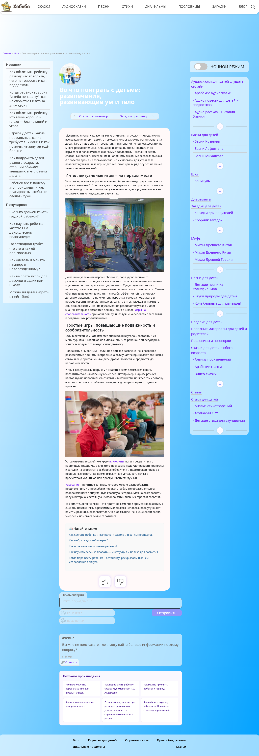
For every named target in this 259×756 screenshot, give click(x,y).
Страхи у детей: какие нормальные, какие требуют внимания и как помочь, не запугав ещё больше (29, 142)
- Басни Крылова (214, 144)
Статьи (181, 747)
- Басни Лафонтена (216, 151)
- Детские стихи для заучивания (217, 434)
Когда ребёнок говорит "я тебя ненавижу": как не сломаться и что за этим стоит (28, 99)
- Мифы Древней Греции (221, 262)
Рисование (72, 484)
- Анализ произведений (220, 371)
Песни (103, 6)
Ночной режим (227, 66)
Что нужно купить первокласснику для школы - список (77, 688)
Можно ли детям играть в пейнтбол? (28, 294)
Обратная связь (137, 740)
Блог (241, 6)
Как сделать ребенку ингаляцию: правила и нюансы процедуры (111, 535)
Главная (7, 53)
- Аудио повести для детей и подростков (217, 105)
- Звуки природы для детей (218, 301)
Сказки (43, 6)
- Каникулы (210, 183)
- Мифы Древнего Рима (220, 255)
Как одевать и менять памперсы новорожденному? (27, 264)
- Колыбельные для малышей (216, 312)
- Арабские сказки (215, 378)
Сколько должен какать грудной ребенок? (28, 214)
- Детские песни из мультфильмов (216, 289)
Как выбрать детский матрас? (88, 540)
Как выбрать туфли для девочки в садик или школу (28, 280)
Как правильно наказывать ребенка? (93, 546)
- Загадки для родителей (221, 215)
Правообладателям (171, 740)
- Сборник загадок (215, 222)
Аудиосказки (73, 6)
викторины (116, 461)
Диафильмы (154, 6)
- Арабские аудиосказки (220, 96)
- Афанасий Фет (213, 424)
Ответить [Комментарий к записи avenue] (71, 662)
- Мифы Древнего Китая (220, 248)
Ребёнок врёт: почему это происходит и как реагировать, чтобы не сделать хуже (28, 189)
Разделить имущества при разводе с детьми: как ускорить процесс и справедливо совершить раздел (120, 710)
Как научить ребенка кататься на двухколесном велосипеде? (26, 230)
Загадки (217, 6)
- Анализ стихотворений (220, 417)
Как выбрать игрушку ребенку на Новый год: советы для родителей (156, 706)
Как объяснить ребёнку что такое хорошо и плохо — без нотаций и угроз (28, 119)
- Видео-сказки (213, 385)
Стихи (126, 6)
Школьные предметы (89, 747)
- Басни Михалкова (216, 158)
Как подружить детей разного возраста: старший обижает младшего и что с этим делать (28, 167)
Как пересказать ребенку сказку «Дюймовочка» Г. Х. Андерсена (120, 688)
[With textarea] (120, 603)
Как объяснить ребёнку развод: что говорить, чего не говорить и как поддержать (28, 78)
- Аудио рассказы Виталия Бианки (222, 117)
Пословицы (187, 6)
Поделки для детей (102, 740)
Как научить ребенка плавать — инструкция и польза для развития (113, 552)
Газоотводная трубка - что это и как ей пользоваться (27, 248)
